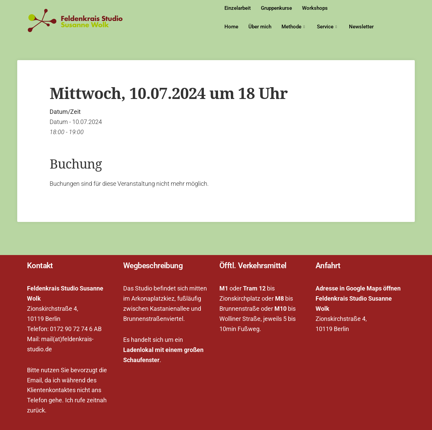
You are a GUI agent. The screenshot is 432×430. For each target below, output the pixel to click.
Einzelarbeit (237, 8)
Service (327, 27)
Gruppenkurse (276, 8)
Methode (293, 27)
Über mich (259, 27)
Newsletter (361, 27)
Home (231, 27)
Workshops (315, 8)
